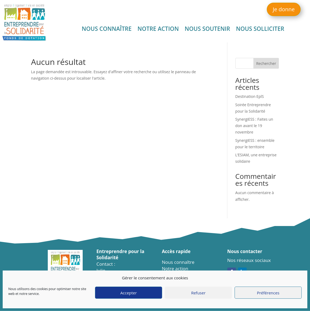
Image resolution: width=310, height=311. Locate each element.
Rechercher (266, 63)
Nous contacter (244, 251)
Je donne (284, 9)
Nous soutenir (207, 29)
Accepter (128, 292)
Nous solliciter (260, 29)
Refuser (198, 292)
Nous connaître (107, 29)
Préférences (268, 292)
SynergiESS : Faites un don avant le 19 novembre (254, 126)
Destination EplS (249, 96)
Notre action (158, 29)
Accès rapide (176, 251)
